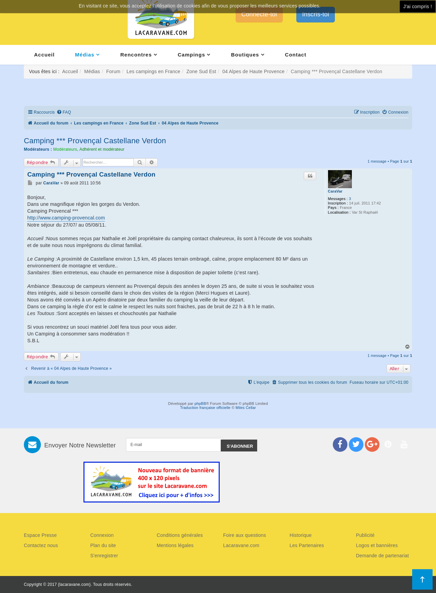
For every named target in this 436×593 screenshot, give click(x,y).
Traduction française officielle (205, 408)
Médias (84, 54)
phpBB (200, 403)
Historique (301, 535)
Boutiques (245, 54)
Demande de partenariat (382, 555)
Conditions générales (180, 535)
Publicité (365, 535)
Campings (191, 54)
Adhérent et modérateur (101, 149)
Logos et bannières (377, 545)
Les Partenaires (307, 545)
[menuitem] (64, 112)
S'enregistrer (104, 555)
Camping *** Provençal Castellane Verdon (95, 140)
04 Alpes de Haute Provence (253, 71)
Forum (113, 71)
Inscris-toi (315, 14)
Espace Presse (40, 535)
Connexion (102, 535)
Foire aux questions (244, 535)
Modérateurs (65, 149)
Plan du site (103, 545)
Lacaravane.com (241, 545)
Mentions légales (175, 545)
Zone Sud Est (201, 71)
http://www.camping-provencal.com (66, 217)
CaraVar (335, 191)
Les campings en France (153, 71)
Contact (296, 54)
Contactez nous (41, 545)
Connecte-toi (259, 14)
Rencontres (136, 54)
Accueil (44, 54)
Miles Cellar (246, 408)
